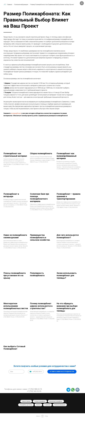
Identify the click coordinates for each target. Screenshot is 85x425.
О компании (47, 410)
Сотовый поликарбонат (39, 407)
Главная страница (26, 407)
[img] (77, 396)
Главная (7, 4)
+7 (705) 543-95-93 (34, 397)
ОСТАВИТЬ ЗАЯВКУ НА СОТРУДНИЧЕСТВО (62, 377)
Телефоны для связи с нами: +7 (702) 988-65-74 (23, 395)
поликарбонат (16, 113)
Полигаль (38, 410)
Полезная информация (21, 4)
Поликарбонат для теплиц (26, 410)
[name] (16, 377)
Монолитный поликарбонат (55, 407)
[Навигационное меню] (82, 3)
